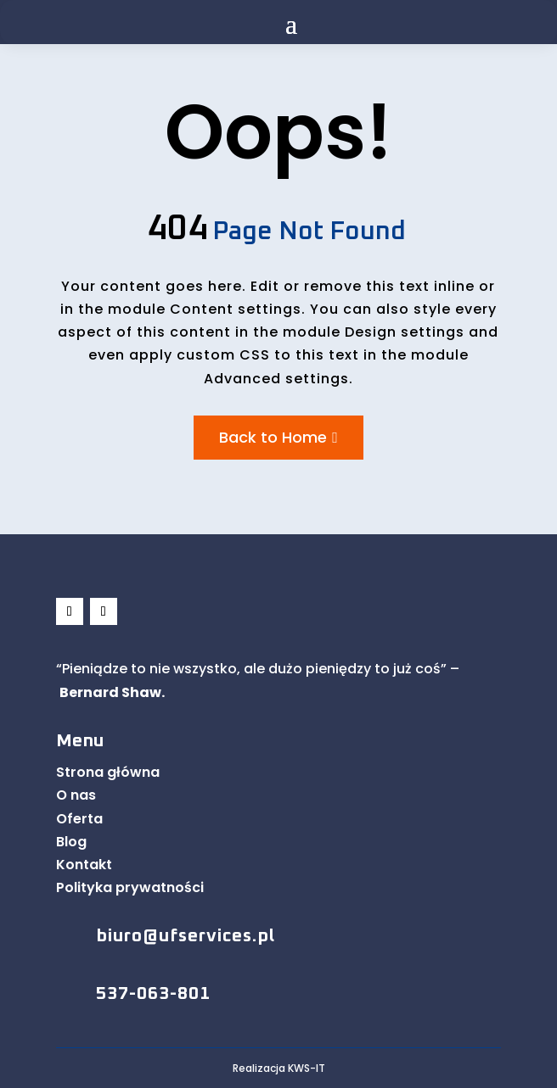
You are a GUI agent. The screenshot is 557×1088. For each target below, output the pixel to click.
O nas (76, 795)
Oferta (79, 819)
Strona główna (108, 772)
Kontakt (84, 864)
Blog (71, 841)
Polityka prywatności (130, 887)
